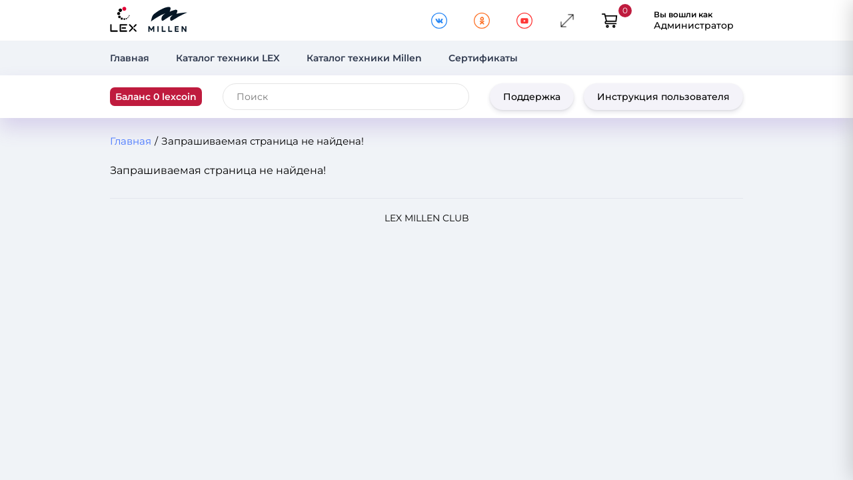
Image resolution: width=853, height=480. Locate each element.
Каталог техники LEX (228, 58)
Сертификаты (483, 58)
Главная (129, 58)
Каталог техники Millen (364, 58)
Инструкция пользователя (663, 97)
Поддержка (531, 97)
